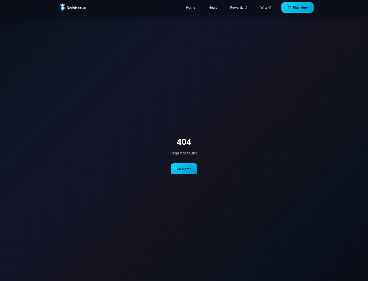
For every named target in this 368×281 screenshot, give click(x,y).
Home (190, 7)
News (212, 7)
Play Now (297, 7)
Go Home (183, 169)
